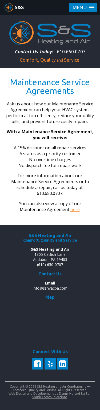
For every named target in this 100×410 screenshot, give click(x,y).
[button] (83, 7)
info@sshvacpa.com (50, 288)
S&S (19, 7)
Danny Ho (66, 393)
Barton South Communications (62, 395)
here (75, 209)
